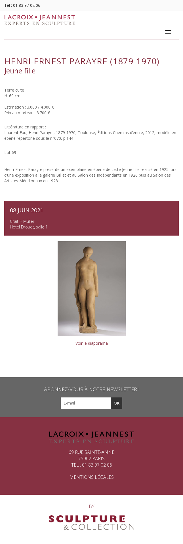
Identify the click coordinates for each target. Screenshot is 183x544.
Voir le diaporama (91, 343)
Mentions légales (92, 477)
